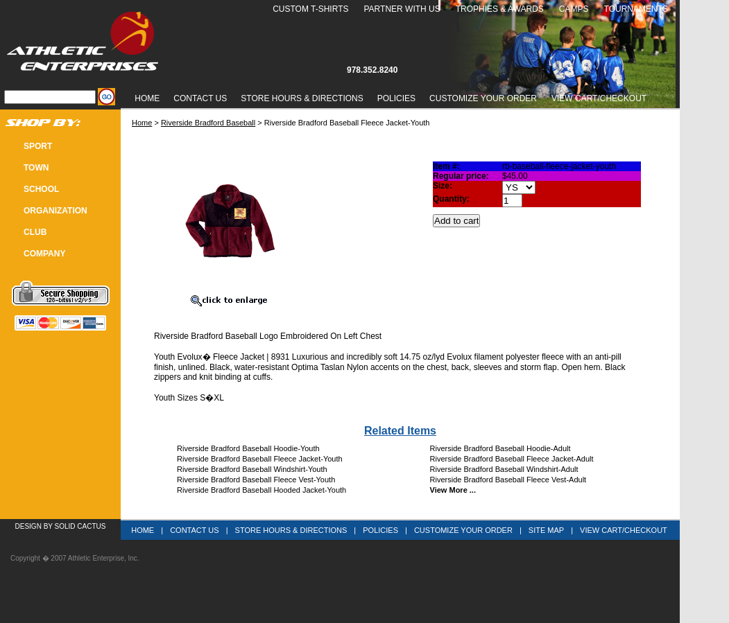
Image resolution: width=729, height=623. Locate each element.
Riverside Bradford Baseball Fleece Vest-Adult (508, 479)
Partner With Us (401, 9)
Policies (396, 98)
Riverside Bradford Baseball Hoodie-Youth (248, 448)
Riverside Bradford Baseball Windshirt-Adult (504, 469)
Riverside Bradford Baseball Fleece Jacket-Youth (260, 459)
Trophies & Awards (500, 9)
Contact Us (200, 98)
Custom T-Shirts (310, 9)
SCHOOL (41, 189)
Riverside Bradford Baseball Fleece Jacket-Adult (512, 459)
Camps (574, 9)
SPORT (38, 146)
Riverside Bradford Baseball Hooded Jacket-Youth (261, 490)
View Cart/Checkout (623, 530)
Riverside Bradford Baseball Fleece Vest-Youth (256, 479)
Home (147, 98)
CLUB (35, 232)
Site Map (546, 530)
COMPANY (44, 253)
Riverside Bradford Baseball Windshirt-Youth (252, 469)
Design (28, 526)
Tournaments (636, 9)
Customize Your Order (483, 98)
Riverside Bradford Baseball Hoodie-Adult (500, 448)
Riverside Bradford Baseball (208, 123)
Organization (55, 211)
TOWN (36, 168)
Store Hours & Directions (302, 98)
